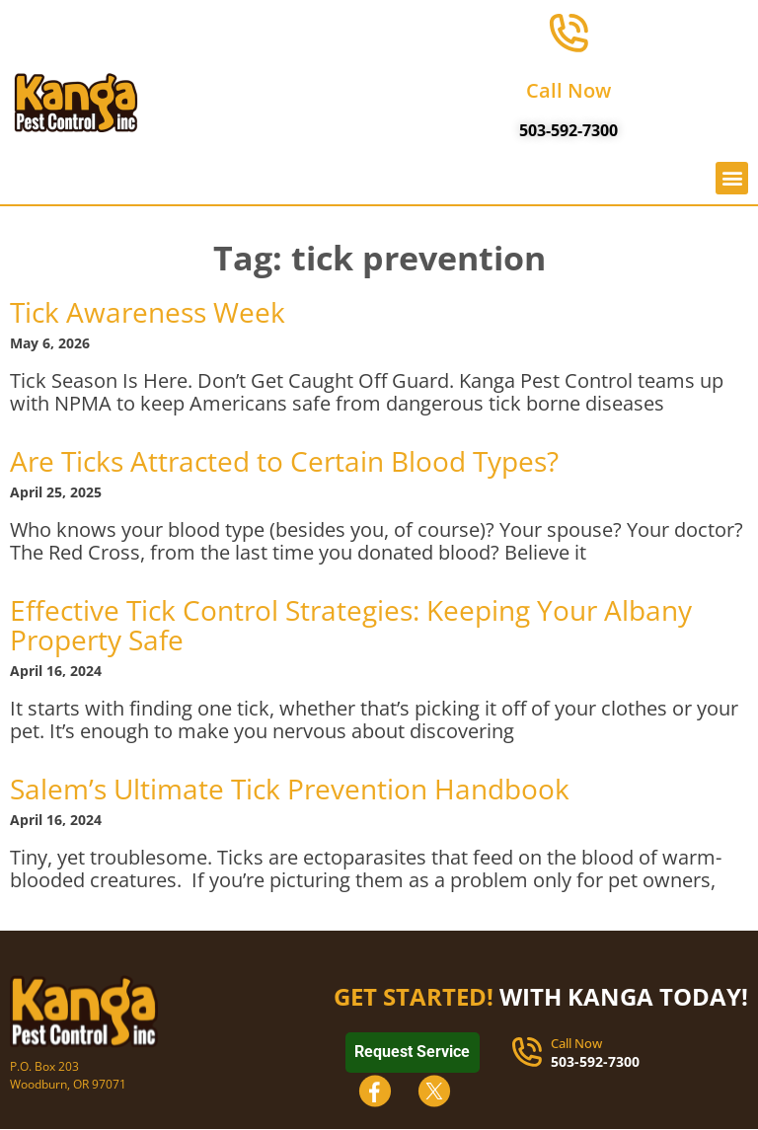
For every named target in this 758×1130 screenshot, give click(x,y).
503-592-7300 (568, 133)
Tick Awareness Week (147, 312)
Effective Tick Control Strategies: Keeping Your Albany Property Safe (351, 624)
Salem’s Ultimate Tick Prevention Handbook (289, 788)
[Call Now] (568, 34)
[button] (732, 181)
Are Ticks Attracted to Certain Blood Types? (284, 461)
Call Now (568, 93)
